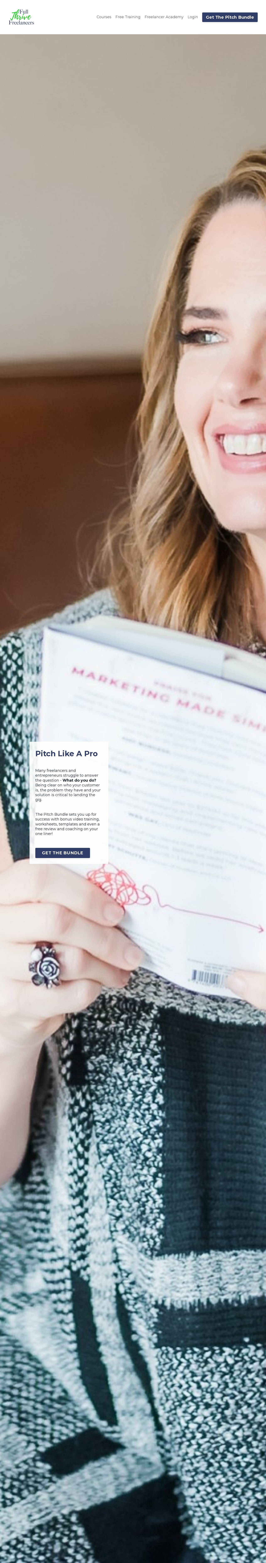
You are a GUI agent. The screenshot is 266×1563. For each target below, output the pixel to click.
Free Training (128, 17)
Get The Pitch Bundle (230, 17)
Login (193, 17)
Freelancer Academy (164, 17)
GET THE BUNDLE (63, 852)
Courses (103, 17)
